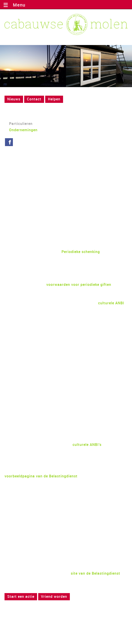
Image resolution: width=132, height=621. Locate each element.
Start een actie (20, 596)
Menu (17, 5)
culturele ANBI (111, 302)
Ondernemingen (23, 129)
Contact (34, 99)
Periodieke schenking (80, 251)
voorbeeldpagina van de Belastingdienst (41, 476)
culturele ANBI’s (87, 444)
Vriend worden (54, 596)
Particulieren (21, 123)
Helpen (54, 99)
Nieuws (13, 99)
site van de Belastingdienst (95, 573)
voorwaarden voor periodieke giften (78, 284)
